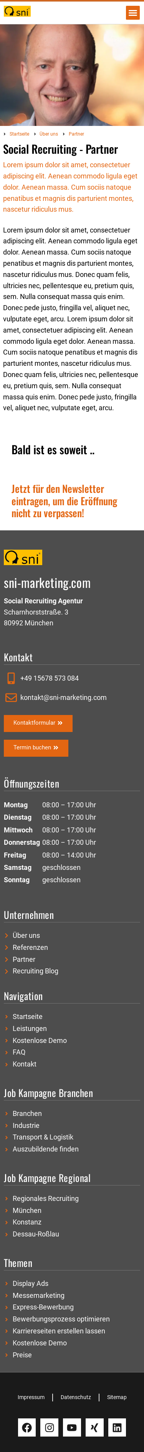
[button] (133, 12)
